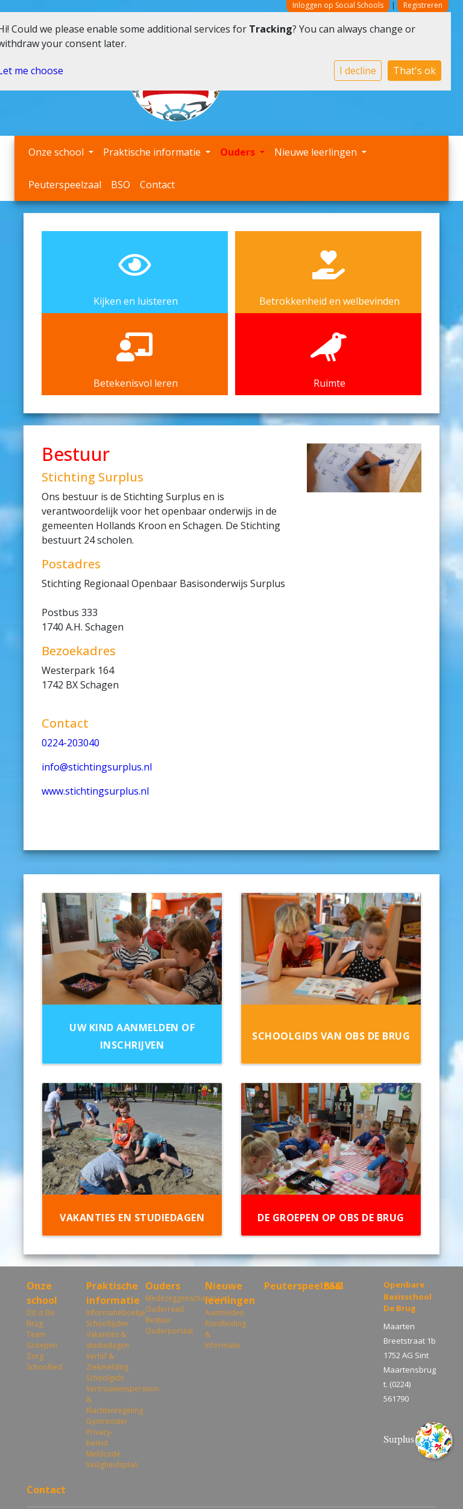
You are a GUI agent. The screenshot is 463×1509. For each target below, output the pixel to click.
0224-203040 (70, 742)
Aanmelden (224, 1312)
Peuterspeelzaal (64, 184)
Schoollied (44, 1367)
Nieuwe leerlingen (316, 152)
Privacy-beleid (99, 1437)
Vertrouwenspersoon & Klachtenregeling (107, 1399)
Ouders (238, 152)
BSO (120, 184)
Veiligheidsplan (107, 1465)
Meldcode (103, 1454)
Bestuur (158, 1320)
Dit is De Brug (41, 1318)
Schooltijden (107, 1323)
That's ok (414, 70)
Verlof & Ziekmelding (107, 1361)
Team (36, 1334)
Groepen (42, 1345)
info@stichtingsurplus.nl (97, 767)
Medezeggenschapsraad (166, 1298)
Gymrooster (107, 1421)
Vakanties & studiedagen (107, 1339)
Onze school (57, 152)
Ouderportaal (166, 1331)
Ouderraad (164, 1309)
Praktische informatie (153, 152)
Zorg (35, 1356)
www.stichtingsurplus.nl (95, 791)
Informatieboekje (107, 1312)
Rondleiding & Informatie (225, 1334)
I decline (357, 70)
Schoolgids (105, 1378)
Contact (157, 184)
